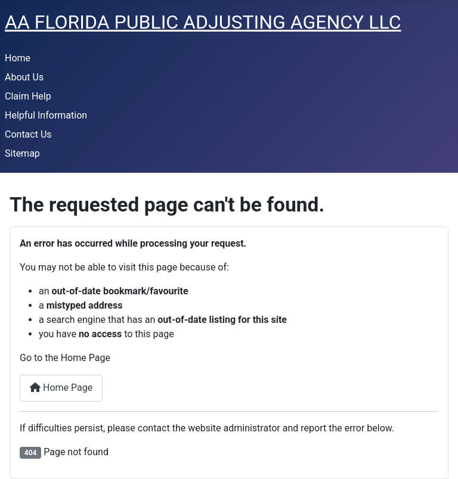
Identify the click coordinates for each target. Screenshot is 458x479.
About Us (24, 77)
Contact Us (28, 134)
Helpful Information (46, 115)
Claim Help (28, 96)
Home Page (61, 387)
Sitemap (22, 153)
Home (17, 58)
